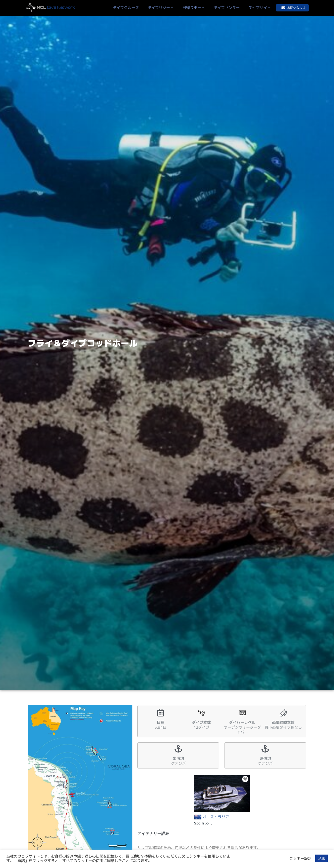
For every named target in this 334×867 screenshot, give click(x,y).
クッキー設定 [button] (300, 858)
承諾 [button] (321, 858)
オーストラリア (216, 817)
